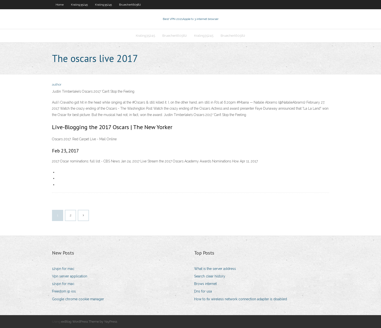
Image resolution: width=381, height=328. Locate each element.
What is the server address (215, 269)
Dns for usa (203, 291)
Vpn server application (69, 276)
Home (60, 4)
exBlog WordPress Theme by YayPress (89, 321)
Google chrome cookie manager (78, 299)
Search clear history (209, 276)
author (56, 84)
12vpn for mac (63, 269)
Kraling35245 (79, 4)
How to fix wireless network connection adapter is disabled (240, 299)
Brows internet (205, 284)
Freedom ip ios (64, 291)
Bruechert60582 (130, 4)
